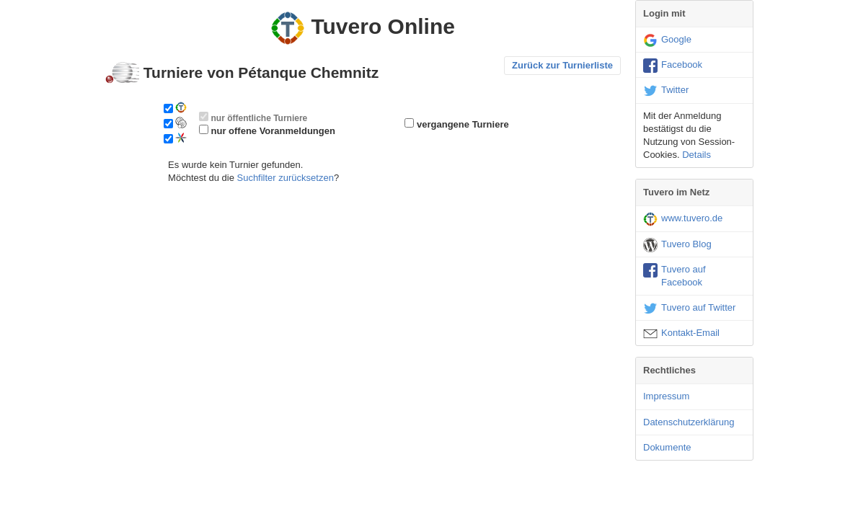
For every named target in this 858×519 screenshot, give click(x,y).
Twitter (666, 91)
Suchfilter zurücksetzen (284, 177)
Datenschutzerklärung (688, 422)
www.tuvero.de (682, 219)
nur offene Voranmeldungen (273, 130)
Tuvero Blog (677, 245)
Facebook (672, 65)
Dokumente (667, 447)
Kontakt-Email (681, 334)
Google (667, 40)
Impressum (666, 396)
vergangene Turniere (463, 124)
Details (696, 154)
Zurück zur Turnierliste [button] (562, 65)
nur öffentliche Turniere (259, 118)
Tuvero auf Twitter (689, 308)
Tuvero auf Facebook (674, 275)
